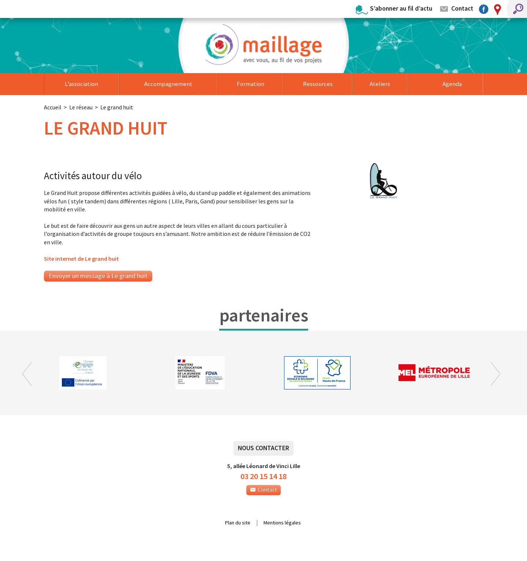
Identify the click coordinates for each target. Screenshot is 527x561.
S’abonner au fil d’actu (401, 8)
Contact (462, 8)
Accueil (52, 107)
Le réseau (81, 107)
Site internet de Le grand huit (81, 258)
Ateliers (380, 84)
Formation (250, 84)
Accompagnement (168, 84)
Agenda (452, 84)
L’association (81, 84)
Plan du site (237, 523)
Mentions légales (282, 523)
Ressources (318, 84)
